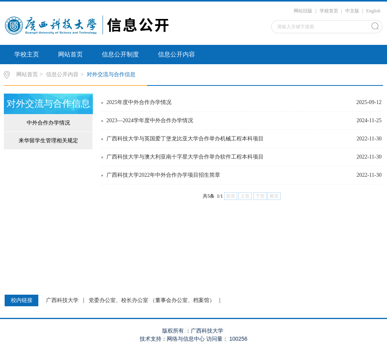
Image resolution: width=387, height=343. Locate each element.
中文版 (352, 11)
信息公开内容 (176, 54)
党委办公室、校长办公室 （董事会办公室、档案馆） (152, 300)
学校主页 (26, 54)
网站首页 (70, 54)
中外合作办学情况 (48, 123)
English (373, 11)
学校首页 (329, 11)
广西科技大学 (62, 300)
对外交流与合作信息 (111, 74)
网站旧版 (303, 11)
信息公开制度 (120, 54)
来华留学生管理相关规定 (48, 140)
